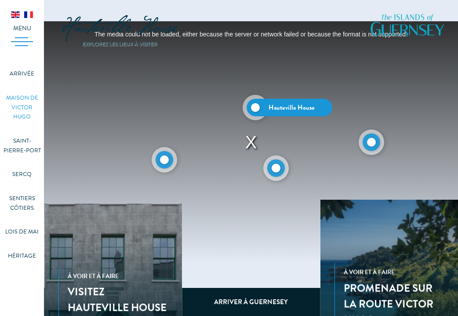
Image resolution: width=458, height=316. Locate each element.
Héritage (22, 255)
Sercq (22, 174)
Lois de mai (22, 231)
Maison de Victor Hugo (22, 107)
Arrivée (22, 73)
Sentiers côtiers (22, 203)
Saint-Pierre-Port (22, 145)
